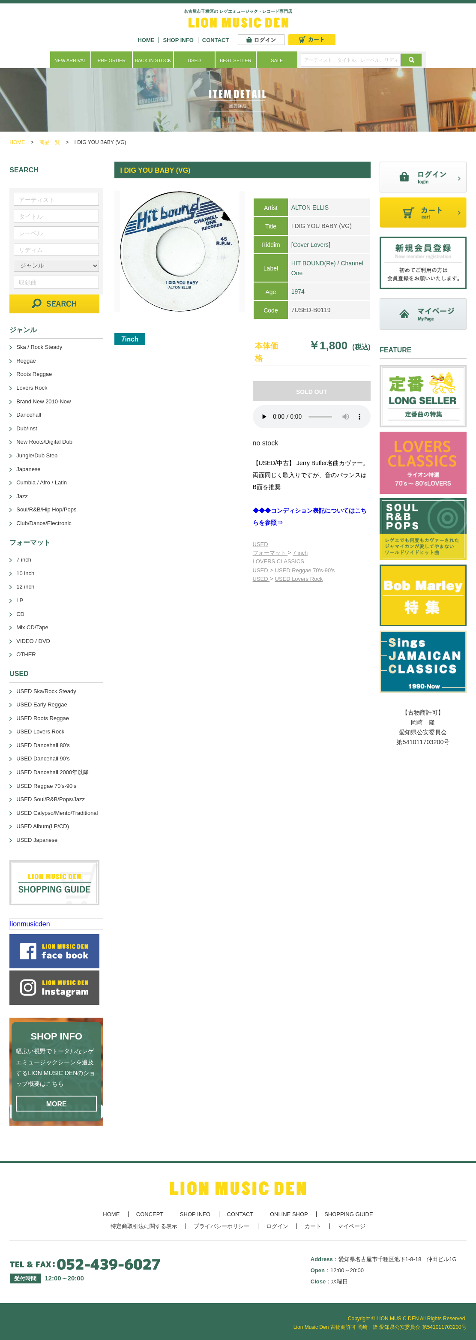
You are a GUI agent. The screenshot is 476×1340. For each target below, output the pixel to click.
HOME (146, 40)
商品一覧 (49, 142)
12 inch (25, 586)
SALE (277, 60)
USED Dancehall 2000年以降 (52, 772)
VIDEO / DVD (33, 641)
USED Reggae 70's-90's (305, 570)
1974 (298, 291)
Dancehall (28, 415)
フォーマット (270, 553)
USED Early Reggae (41, 704)
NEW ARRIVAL (70, 60)
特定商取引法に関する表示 (144, 1226)
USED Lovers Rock (299, 579)
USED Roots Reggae (42, 718)
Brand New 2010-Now (43, 401)
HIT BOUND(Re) (313, 263)
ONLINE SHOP (289, 1214)
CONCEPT (150, 1214)
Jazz (22, 496)
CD (20, 614)
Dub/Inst (26, 428)
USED (194, 60)
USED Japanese (36, 840)
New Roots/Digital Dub (44, 442)
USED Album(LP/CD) (42, 826)
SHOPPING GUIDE (348, 1214)
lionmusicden (30, 924)
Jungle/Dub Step (36, 455)
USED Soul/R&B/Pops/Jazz (50, 799)
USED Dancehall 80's (43, 745)
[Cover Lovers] (310, 244)
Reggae (26, 361)
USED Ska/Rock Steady (46, 691)
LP (19, 600)
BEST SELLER (235, 60)
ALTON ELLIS (310, 207)
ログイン (277, 1226)
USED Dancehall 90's (43, 758)
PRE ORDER (112, 60)
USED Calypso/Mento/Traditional (57, 813)
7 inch (300, 553)
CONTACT (215, 40)
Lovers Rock (31, 388)
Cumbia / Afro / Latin (41, 482)
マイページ (351, 1226)
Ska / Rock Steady (39, 347)
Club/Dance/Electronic (44, 523)
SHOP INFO (178, 40)
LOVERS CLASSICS (278, 561)
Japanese (28, 469)
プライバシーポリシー (221, 1226)
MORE (56, 1104)
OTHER (26, 654)
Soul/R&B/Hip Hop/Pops (46, 509)
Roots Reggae (34, 374)
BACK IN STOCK (153, 60)
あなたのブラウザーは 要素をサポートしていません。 (312, 416)
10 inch (25, 573)
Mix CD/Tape (32, 627)
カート (313, 1226)
